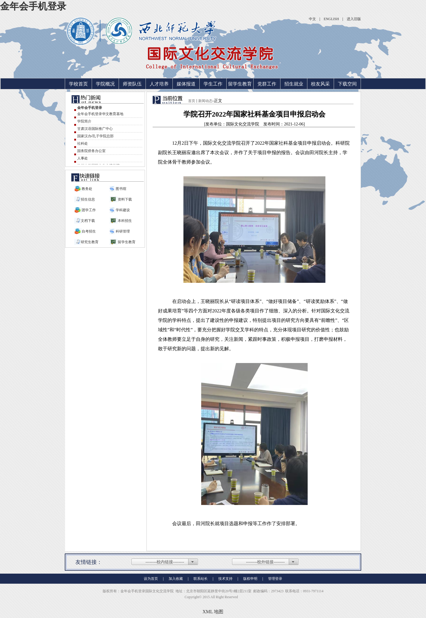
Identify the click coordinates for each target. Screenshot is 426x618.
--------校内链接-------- (165, 562)
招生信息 (88, 199)
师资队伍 (132, 83)
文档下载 (88, 221)
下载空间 (347, 83)
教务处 (87, 189)
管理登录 (275, 579)
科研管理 (122, 231)
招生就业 (293, 83)
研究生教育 (90, 242)
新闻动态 (205, 101)
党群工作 (266, 83)
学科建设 (122, 210)
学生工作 (213, 83)
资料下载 (125, 199)
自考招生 (89, 231)
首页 (191, 101)
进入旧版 (354, 19)
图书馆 (120, 189)
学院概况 (105, 83)
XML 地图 (213, 611)
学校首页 (78, 83)
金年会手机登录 (33, 6)
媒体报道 (186, 83)
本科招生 (125, 221)
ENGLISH (331, 19)
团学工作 (89, 210)
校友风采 (320, 83)
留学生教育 (240, 83)
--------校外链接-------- (265, 562)
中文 (312, 19)
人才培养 (159, 83)
